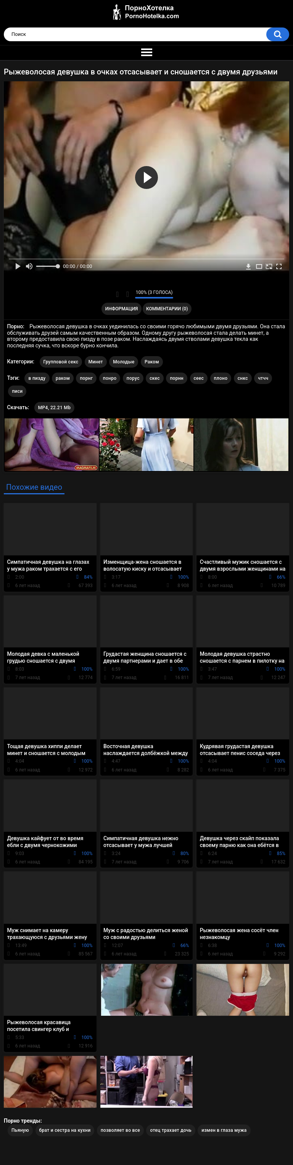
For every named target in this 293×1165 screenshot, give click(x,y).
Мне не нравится (127, 294)
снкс (243, 378)
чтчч (263, 378)
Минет (96, 362)
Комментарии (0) (167, 308)
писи (17, 391)
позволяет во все (120, 1130)
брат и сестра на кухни (65, 1130)
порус (133, 378)
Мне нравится (117, 294)
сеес (199, 378)
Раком (152, 362)
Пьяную (20, 1130)
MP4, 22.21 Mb (54, 407)
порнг (86, 378)
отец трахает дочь (170, 1130)
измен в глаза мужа (223, 1130)
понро (110, 378)
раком (63, 378)
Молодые (123, 362)
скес (155, 378)
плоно (221, 378)
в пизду (36, 378)
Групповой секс (61, 362)
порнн (177, 378)
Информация (121, 308)
